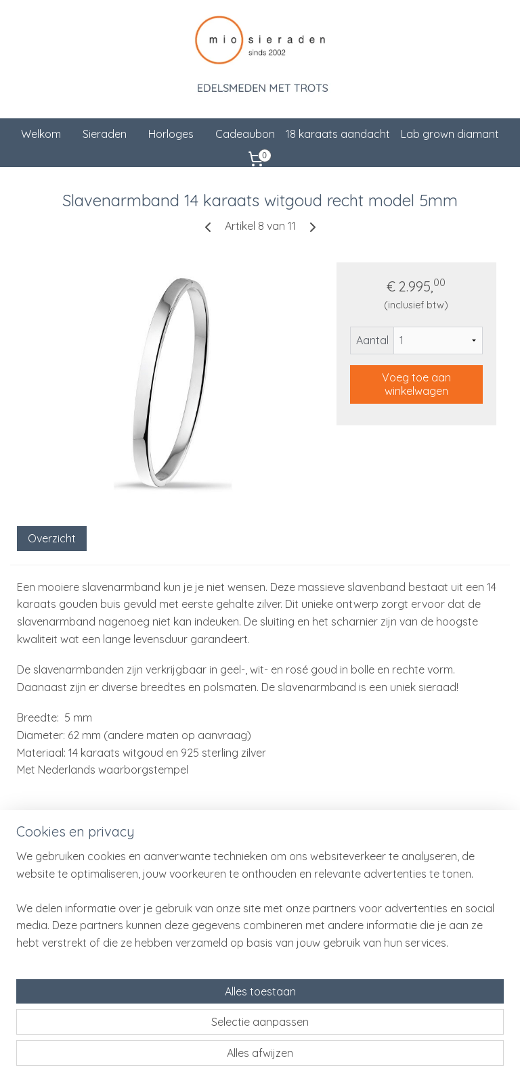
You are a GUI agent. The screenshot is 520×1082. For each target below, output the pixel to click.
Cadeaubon (245, 134)
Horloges (171, 134)
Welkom (41, 134)
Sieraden (105, 134)
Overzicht (52, 537)
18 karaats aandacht (338, 134)
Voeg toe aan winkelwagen (416, 383)
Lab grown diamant (450, 134)
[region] (170, 987)
